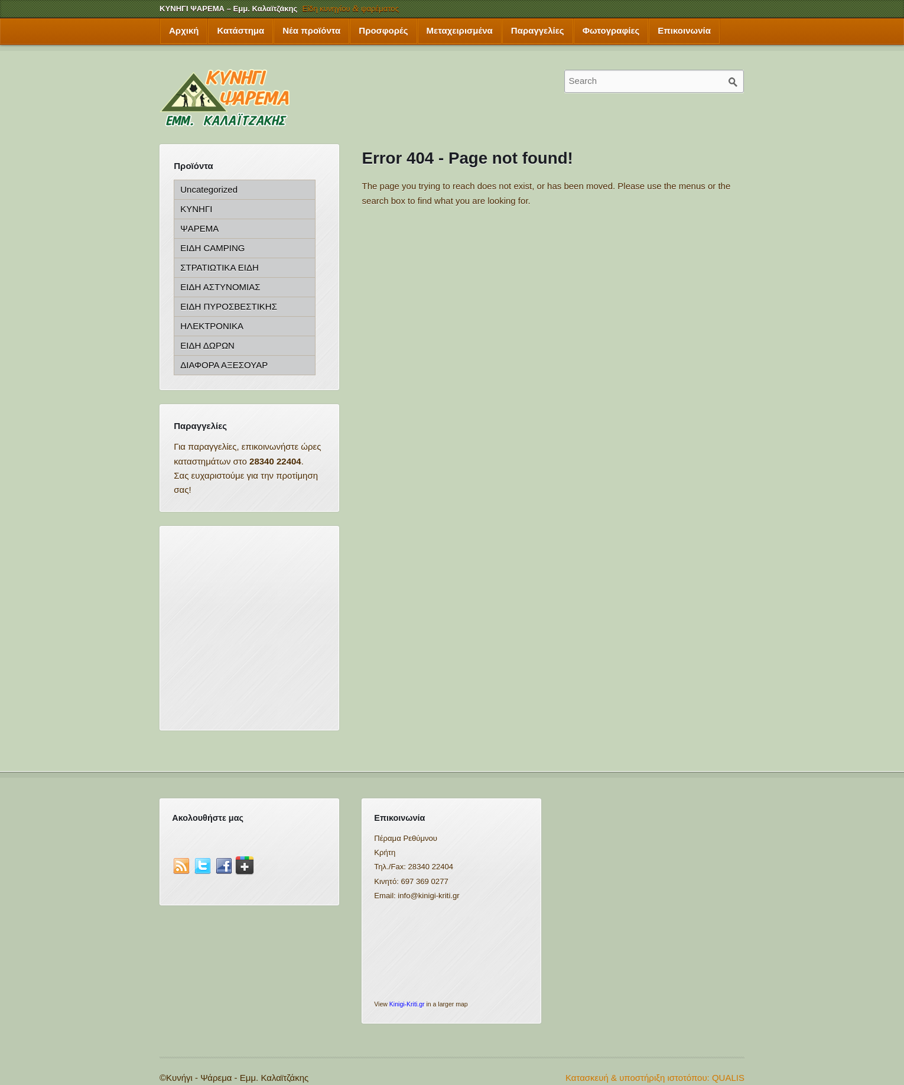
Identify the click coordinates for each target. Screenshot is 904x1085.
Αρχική (184, 30)
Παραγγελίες (537, 30)
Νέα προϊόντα (311, 30)
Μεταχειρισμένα (460, 30)
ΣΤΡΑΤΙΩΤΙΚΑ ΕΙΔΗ (219, 267)
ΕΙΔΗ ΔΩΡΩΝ (207, 345)
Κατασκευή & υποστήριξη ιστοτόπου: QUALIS (654, 1078)
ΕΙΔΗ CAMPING (212, 248)
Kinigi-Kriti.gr (407, 1004)
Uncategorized (209, 189)
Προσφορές (383, 30)
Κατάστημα (240, 30)
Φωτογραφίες (611, 30)
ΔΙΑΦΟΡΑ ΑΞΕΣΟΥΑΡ (224, 365)
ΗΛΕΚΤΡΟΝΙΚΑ (211, 326)
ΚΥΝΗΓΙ (196, 209)
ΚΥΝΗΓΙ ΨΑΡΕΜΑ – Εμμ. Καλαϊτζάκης (228, 8)
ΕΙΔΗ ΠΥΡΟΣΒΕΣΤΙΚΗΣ (228, 306)
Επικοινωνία (684, 30)
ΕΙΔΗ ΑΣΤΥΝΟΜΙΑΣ (220, 287)
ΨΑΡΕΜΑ (199, 228)
